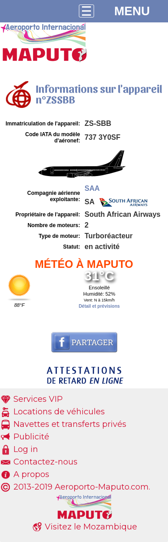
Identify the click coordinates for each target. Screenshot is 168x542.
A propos (31, 474)
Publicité (31, 437)
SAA (92, 188)
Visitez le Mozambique (91, 527)
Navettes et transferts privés (69, 424)
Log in (25, 449)
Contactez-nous (45, 462)
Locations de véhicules (59, 412)
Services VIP (38, 399)
